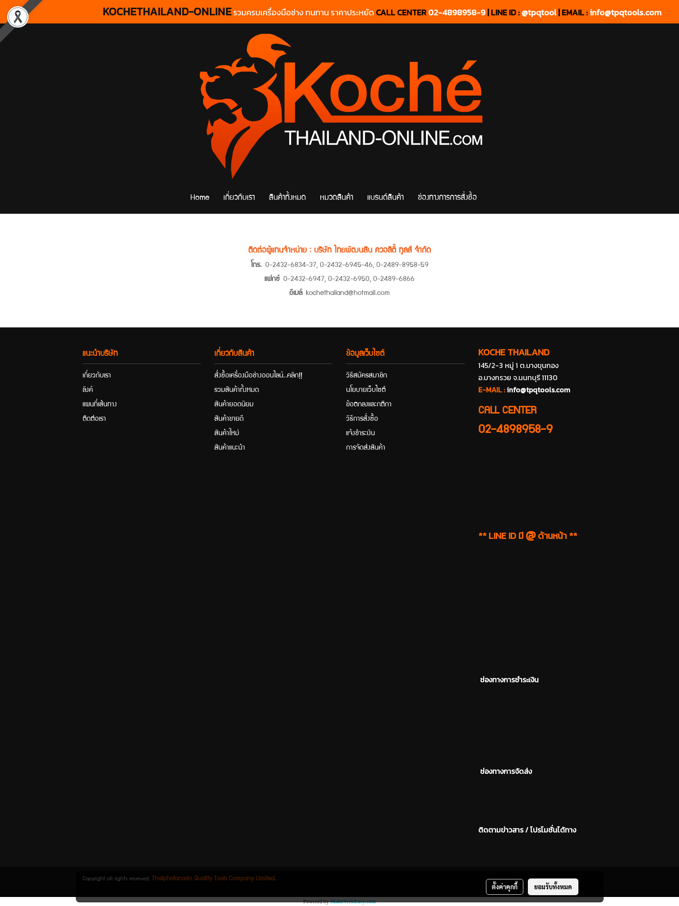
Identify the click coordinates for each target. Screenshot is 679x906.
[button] (491, 198)
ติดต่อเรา (94, 419)
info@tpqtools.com (625, 12)
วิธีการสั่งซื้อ (362, 419)
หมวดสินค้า (336, 198)
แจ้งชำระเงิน (360, 434)
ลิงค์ (88, 390)
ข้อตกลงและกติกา (369, 405)
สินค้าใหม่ (226, 434)
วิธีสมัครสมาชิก (366, 376)
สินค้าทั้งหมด (287, 198)
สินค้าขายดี (229, 419)
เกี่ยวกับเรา (239, 198)
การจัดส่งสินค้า (365, 448)
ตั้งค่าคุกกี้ (504, 887)
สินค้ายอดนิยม (234, 405)
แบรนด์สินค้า (385, 198)
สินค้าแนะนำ (229, 448)
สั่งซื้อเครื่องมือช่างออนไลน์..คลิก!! (258, 376)
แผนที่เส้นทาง (100, 405)
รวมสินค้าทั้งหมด (236, 390)
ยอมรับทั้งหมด (553, 887)
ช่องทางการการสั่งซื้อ (447, 198)
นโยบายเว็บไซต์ (366, 390)
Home (199, 198)
